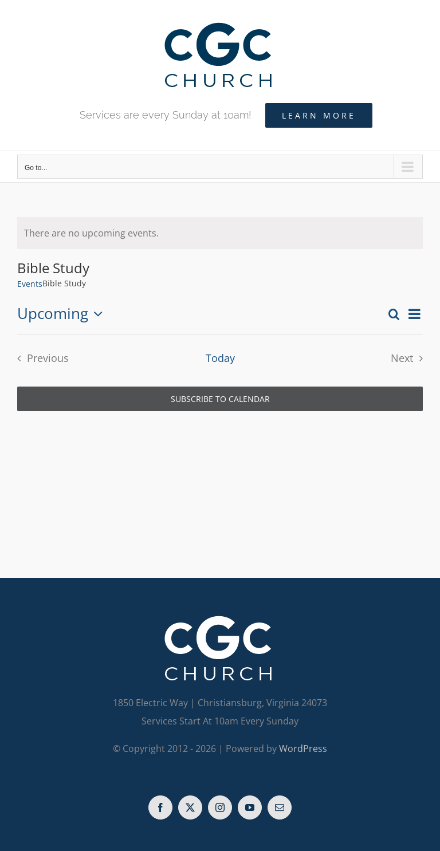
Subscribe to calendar (220, 399)
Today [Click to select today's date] (220, 358)
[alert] (220, 233)
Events (29, 283)
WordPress (303, 748)
